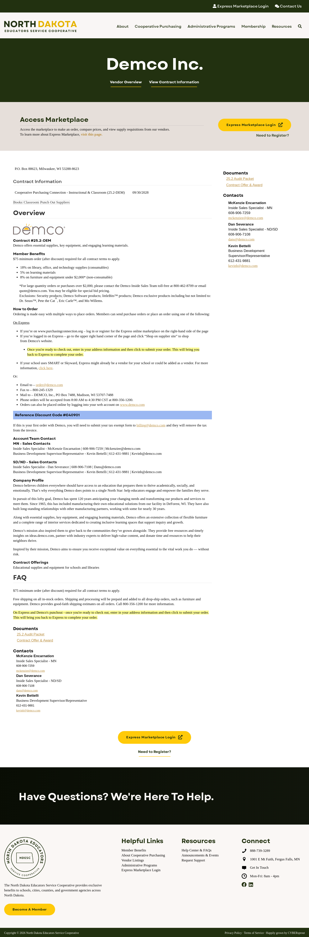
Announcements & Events (200, 855)
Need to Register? (272, 135)
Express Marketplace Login (141, 870)
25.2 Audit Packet (30, 634)
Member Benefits (133, 850)
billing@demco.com (150, 425)
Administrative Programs (139, 865)
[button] (254, 125)
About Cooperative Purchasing (143, 855)
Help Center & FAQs (196, 850)
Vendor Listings (132, 860)
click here (46, 368)
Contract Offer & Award (35, 640)
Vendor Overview (126, 82)
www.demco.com (132, 405)
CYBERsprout (296, 933)
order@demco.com (49, 385)
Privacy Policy (233, 933)
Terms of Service (254, 933)
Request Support (193, 860)
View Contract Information (174, 82)
